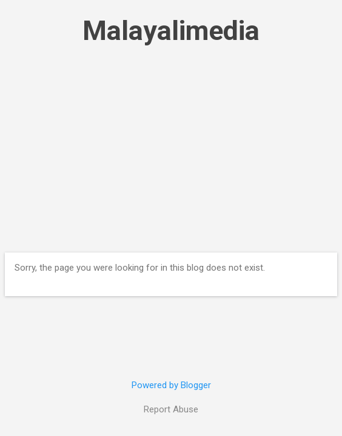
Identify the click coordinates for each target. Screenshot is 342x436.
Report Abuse (171, 409)
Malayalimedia (171, 31)
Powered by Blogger (171, 385)
